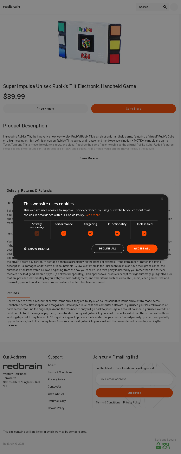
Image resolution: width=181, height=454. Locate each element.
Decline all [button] (107, 248)
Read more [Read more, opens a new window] (93, 215)
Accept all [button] (141, 248)
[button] (37, 248)
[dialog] (90, 227)
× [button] (161, 198)
